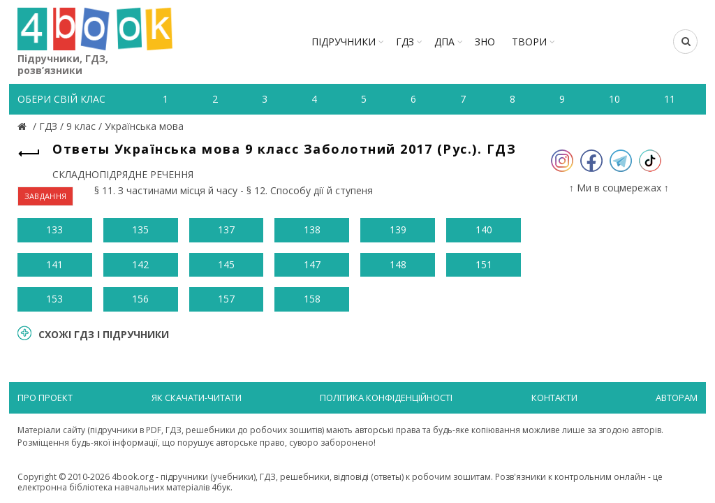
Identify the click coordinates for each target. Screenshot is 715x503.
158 (312, 298)
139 (398, 229)
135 (140, 229)
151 (484, 264)
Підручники (343, 41)
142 (140, 264)
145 (226, 264)
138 (312, 229)
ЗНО (485, 41)
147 (312, 264)
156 (140, 298)
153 (54, 298)
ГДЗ (405, 41)
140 (484, 229)
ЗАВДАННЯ (45, 196)
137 (226, 229)
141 (54, 264)
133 (54, 229)
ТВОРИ (529, 41)
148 (398, 264)
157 (226, 298)
